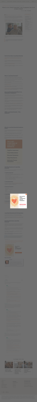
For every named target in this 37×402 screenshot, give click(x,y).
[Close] (26, 194)
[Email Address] (23, 202)
